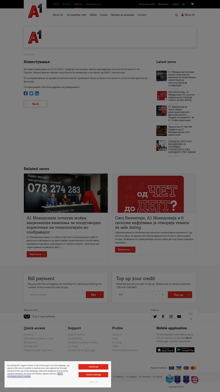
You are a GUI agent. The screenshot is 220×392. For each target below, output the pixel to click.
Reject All (93, 382)
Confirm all (93, 367)
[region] (57, 374)
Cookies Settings (93, 375)
